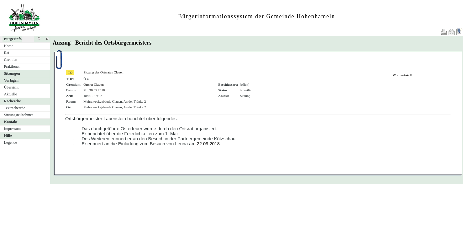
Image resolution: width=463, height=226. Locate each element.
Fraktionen (12, 66)
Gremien (10, 59)
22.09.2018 (208, 143)
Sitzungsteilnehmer (18, 115)
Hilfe (8, 135)
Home (8, 46)
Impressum (12, 128)
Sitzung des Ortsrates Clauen (103, 72)
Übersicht (11, 87)
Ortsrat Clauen (93, 84)
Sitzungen (12, 73)
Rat (6, 53)
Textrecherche (14, 108)
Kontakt (11, 122)
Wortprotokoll (402, 75)
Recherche (12, 101)
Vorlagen (11, 80)
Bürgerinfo (13, 39)
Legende (10, 142)
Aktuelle (10, 94)
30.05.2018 (97, 90)
